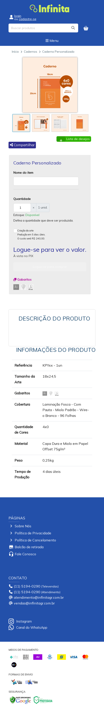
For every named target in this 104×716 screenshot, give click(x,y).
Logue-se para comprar (50, 267)
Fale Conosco (25, 554)
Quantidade (22, 199)
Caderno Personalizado (58, 51)
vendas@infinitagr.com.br (34, 603)
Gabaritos (22, 280)
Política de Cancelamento (35, 540)
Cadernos (30, 51)
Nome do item (23, 173)
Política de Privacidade (33, 533)
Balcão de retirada (29, 547)
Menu (52, 40)
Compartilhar (22, 145)
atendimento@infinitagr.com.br (39, 597)
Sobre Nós (23, 526)
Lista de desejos (78, 139)
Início (15, 51)
